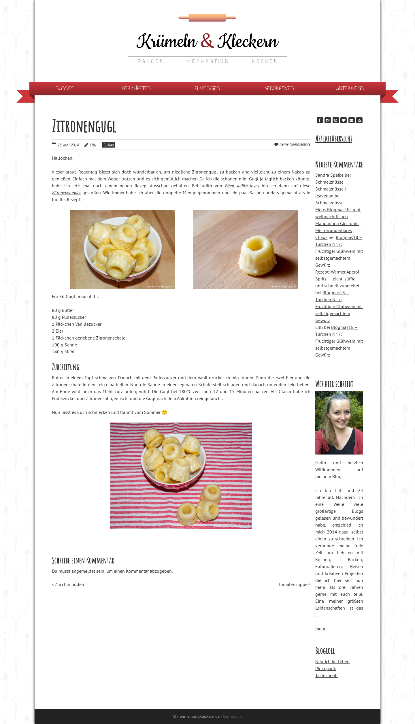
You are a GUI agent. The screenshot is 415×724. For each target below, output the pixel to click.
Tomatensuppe (294, 584)
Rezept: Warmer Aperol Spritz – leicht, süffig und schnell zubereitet (337, 279)
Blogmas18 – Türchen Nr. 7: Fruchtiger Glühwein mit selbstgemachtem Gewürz (339, 251)
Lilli (93, 145)
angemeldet (83, 571)
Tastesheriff (326, 675)
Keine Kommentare (295, 144)
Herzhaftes (136, 88)
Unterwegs (350, 88)
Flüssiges (207, 88)
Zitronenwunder (66, 192)
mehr (320, 628)
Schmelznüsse (329, 182)
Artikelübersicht (333, 138)
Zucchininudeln (69, 584)
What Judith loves (242, 185)
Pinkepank (325, 668)
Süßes (65, 88)
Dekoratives (278, 88)
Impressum (232, 716)
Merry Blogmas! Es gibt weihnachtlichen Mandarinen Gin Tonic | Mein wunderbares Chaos (338, 223)
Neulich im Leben (332, 661)
